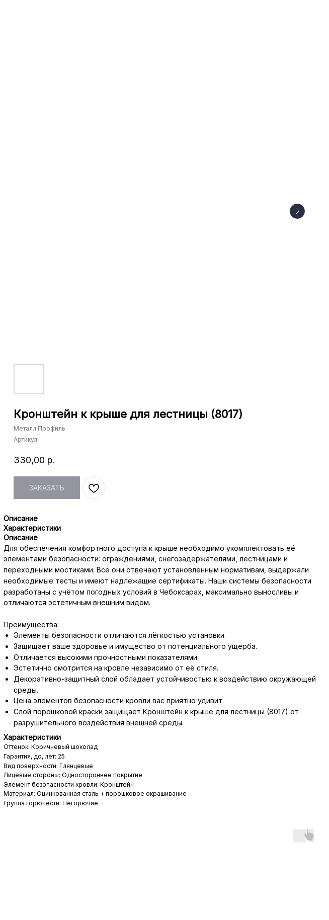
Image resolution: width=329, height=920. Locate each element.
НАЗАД (29, 14)
